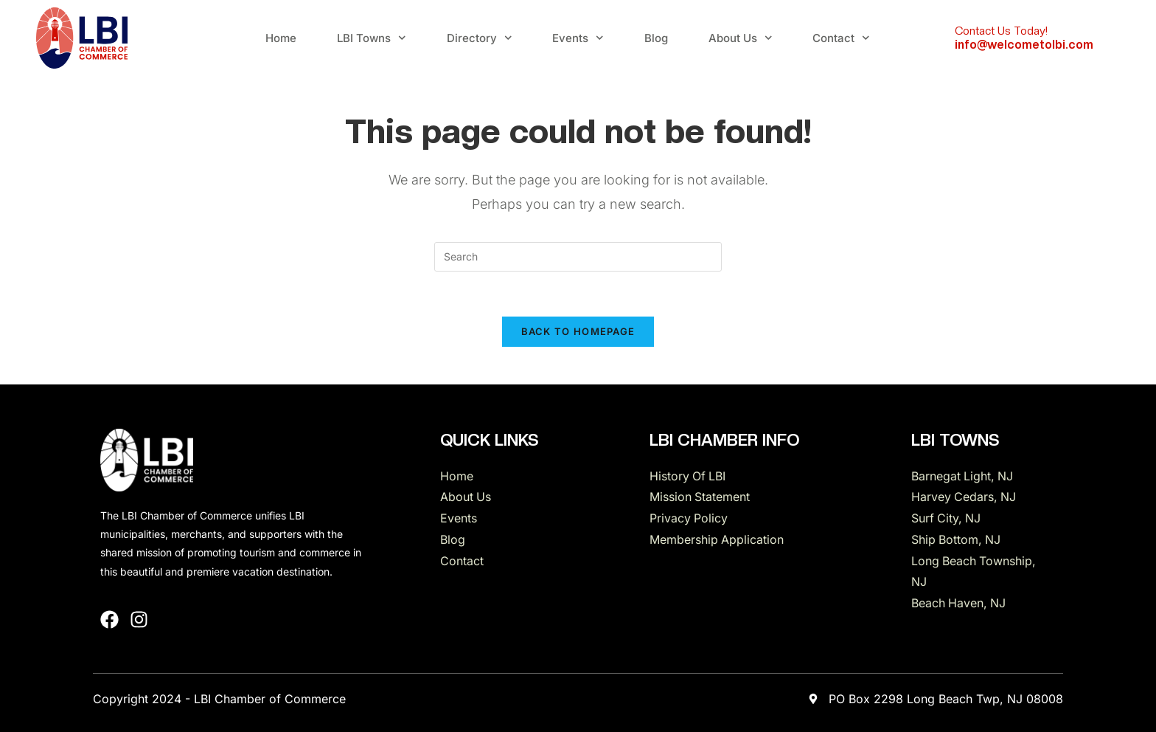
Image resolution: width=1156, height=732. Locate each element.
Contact (841, 38)
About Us (740, 38)
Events (578, 38)
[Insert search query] (578, 257)
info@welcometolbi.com (1024, 45)
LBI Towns (371, 38)
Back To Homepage (578, 331)
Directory (479, 38)
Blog (656, 38)
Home (280, 38)
